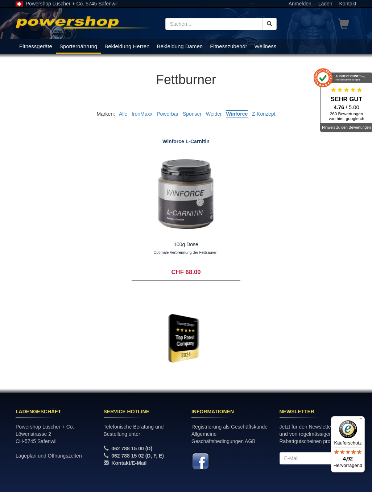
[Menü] (360, 420)
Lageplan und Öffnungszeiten (49, 456)
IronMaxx (142, 114)
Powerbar (167, 114)
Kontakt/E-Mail (128, 463)
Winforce (237, 114)
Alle (123, 114)
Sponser (192, 114)
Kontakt (347, 4)
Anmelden (300, 4)
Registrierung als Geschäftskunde (229, 427)
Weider (214, 114)
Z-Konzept (264, 114)
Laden (325, 4)
